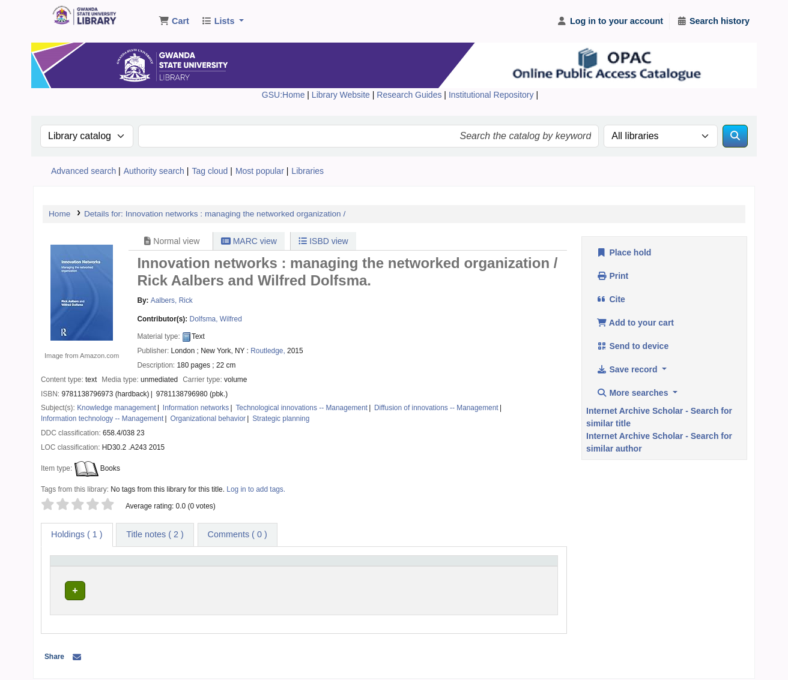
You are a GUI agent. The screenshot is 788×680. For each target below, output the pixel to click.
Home (59, 213)
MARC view (249, 241)
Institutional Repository (492, 95)
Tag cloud (210, 171)
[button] (174, 21)
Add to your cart (635, 322)
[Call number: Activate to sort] (382, 566)
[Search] (735, 136)
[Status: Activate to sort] (515, 566)
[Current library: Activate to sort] (222, 566)
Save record (627, 369)
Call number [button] (318, 566)
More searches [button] (633, 393)
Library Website (342, 95)
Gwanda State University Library (82, 17)
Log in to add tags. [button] (255, 489)
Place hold (623, 252)
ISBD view (323, 241)
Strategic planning (280, 418)
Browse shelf (362, 588)
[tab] (154, 535)
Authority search (154, 171)
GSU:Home (283, 95)
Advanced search (83, 171)
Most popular (259, 171)
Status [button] (490, 566)
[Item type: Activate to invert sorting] (101, 566)
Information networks (196, 408)
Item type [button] (71, 566)
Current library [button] (184, 566)
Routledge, (267, 351)
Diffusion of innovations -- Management (436, 408)
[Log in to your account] (610, 21)
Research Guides (410, 95)
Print (612, 276)
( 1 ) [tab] (77, 534)
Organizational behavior (208, 418)
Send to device (632, 346)
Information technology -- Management (102, 418)
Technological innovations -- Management (301, 408)
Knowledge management (116, 408)
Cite (610, 299)
